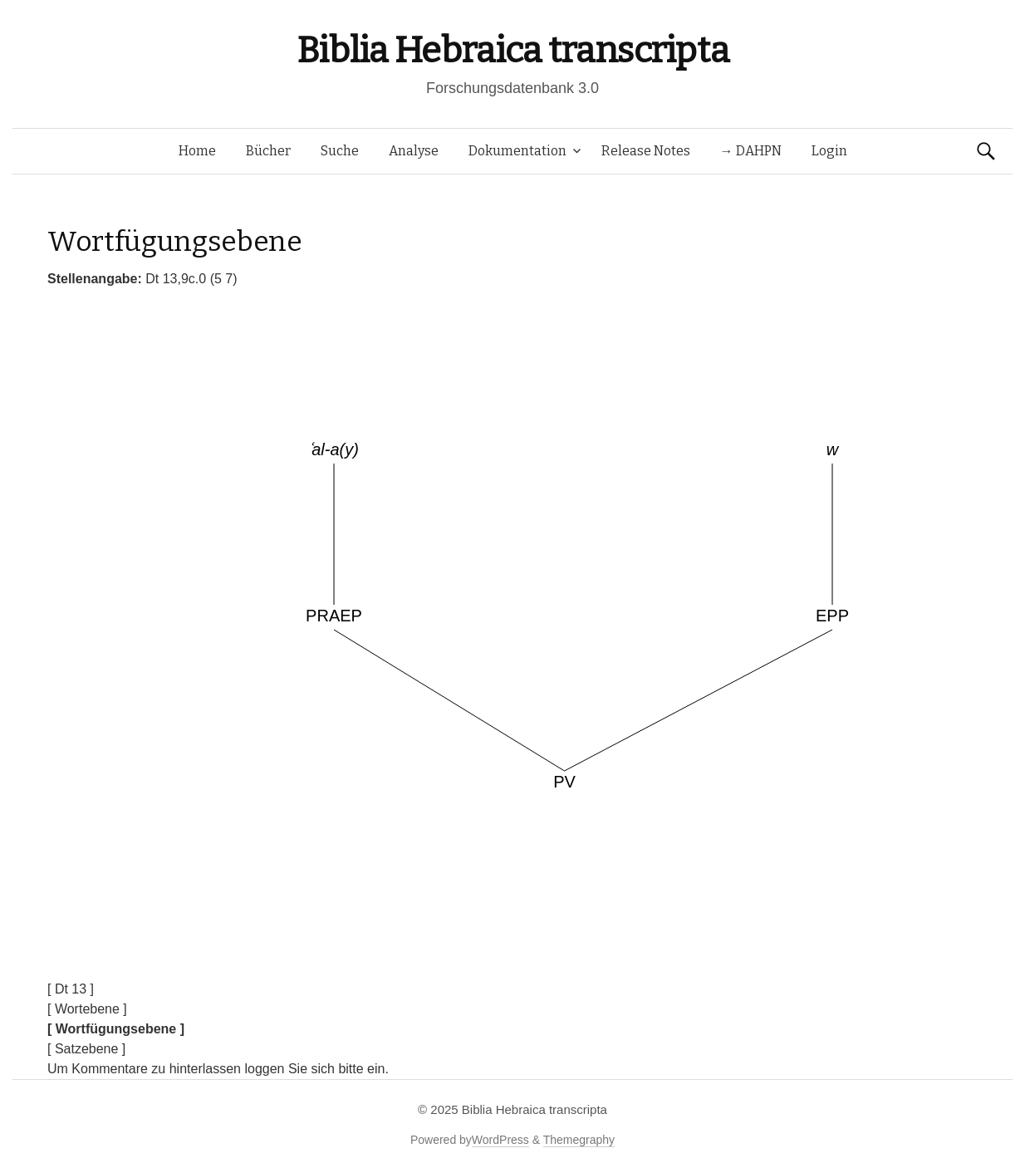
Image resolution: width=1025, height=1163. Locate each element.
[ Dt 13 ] (70, 989)
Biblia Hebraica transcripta (512, 50)
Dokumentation (517, 151)
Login (829, 151)
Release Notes (645, 151)
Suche (340, 151)
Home (197, 151)
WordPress (500, 1139)
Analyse (414, 151)
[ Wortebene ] (87, 1009)
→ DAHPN (751, 151)
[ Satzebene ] (86, 1049)
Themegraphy (579, 1139)
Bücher (268, 151)
